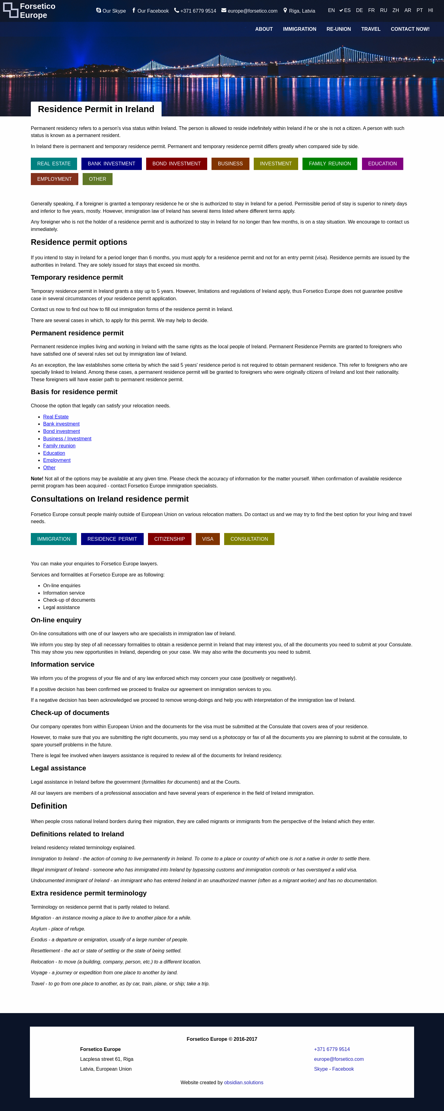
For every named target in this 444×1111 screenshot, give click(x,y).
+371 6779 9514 (195, 11)
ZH (396, 10)
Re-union (339, 29)
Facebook (343, 1069)
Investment (276, 163)
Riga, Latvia (299, 11)
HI (430, 10)
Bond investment (176, 163)
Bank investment (111, 163)
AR (408, 10)
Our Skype (111, 11)
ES (347, 10)
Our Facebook (150, 11)
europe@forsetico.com (249, 11)
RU (383, 10)
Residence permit (112, 539)
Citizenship (169, 539)
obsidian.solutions (243, 1082)
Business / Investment (67, 438)
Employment (54, 179)
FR (371, 10)
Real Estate (54, 163)
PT (420, 10)
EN (331, 10)
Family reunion (330, 163)
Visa (207, 539)
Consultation (249, 539)
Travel (371, 29)
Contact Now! (410, 29)
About (264, 29)
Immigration (299, 29)
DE (359, 10)
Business (230, 163)
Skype (321, 1069)
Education (382, 163)
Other (97, 179)
